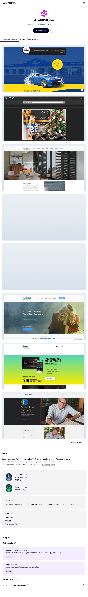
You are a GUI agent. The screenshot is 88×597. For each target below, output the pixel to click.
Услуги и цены (32, 39)
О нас (22, 39)
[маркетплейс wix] (9, 3)
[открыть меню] (84, 3)
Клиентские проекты (9, 39)
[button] (44, 68)
